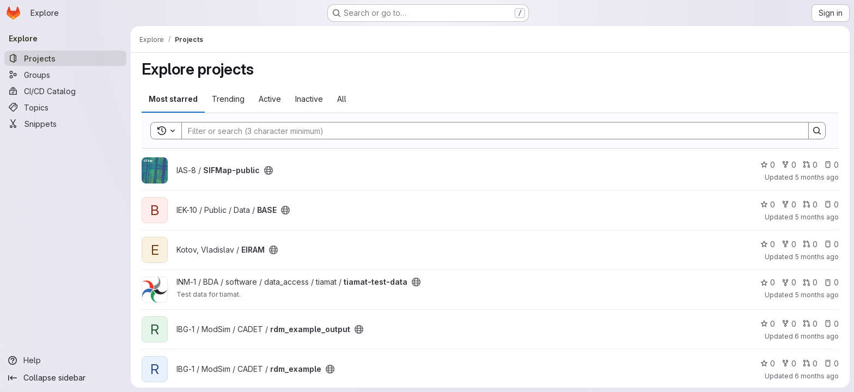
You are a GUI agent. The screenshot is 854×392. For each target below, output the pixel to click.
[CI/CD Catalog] (65, 91)
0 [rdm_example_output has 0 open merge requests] (810, 323)
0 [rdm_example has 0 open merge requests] (810, 363)
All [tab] (341, 98)
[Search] (489, 130)
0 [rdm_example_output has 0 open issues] (831, 323)
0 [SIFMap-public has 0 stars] (767, 164)
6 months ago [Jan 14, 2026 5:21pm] (817, 376)
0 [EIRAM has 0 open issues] (831, 244)
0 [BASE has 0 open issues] (831, 204)
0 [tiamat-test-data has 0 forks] (789, 282)
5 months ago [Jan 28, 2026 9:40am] (817, 177)
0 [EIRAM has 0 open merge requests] (810, 244)
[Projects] (65, 58)
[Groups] (65, 74)
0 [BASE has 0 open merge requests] (810, 204)
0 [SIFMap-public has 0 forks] (789, 164)
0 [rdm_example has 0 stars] (767, 363)
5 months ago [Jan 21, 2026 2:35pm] (817, 257)
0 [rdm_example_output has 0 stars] (767, 323)
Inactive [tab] (309, 98)
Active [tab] (270, 98)
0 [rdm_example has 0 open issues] (831, 363)
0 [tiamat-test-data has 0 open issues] (831, 282)
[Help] (65, 360)
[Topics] (65, 107)
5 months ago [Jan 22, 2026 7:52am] (817, 295)
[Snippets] (65, 123)
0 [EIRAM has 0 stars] (767, 244)
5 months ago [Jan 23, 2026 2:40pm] (817, 217)
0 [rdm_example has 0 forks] (789, 363)
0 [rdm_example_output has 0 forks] (789, 323)
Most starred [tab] (173, 98)
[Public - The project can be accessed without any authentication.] (268, 170)
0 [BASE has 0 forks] (789, 204)
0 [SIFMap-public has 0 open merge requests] (810, 164)
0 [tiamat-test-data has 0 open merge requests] (810, 282)
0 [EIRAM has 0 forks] (789, 244)
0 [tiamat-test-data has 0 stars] (767, 282)
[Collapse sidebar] (65, 377)
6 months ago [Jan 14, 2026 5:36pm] (817, 336)
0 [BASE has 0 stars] (767, 204)
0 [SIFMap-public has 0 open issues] (831, 164)
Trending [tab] (228, 98)
